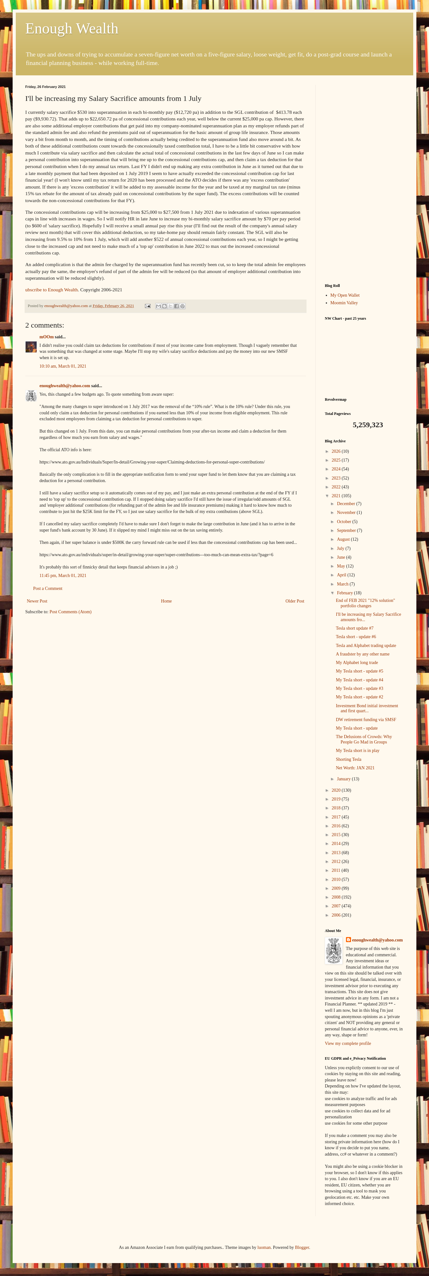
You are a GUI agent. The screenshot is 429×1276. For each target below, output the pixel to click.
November (347, 512)
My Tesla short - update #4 (359, 680)
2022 (337, 487)
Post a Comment (48, 588)
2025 (337, 460)
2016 (337, 826)
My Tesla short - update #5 (359, 671)
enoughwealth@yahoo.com (64, 385)
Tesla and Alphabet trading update (366, 645)
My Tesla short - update (357, 728)
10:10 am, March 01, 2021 (62, 366)
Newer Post (37, 601)
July (341, 548)
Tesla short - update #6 (356, 636)
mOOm (46, 337)
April (342, 575)
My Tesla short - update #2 (359, 697)
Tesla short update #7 (354, 628)
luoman (264, 1247)
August (344, 539)
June (341, 557)
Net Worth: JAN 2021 (355, 768)
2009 (337, 888)
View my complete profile (348, 1043)
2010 (337, 879)
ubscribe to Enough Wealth (51, 289)
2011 (337, 870)
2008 (337, 897)
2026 (337, 451)
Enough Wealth (71, 28)
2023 (337, 478)
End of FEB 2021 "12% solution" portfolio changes (365, 603)
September (347, 530)
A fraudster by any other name (363, 654)
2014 (337, 843)
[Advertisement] (364, 179)
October (344, 521)
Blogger (302, 1247)
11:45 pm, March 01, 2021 (62, 575)
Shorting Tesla (348, 759)
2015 (337, 834)
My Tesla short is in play (357, 750)
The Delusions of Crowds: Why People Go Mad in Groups (364, 739)
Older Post (295, 601)
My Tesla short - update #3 (359, 688)
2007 (337, 906)
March (343, 584)
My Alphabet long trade (357, 662)
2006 (337, 915)
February (345, 593)
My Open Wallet (345, 295)
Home (166, 601)
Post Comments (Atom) (71, 611)
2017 (337, 817)
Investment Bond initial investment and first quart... (367, 708)
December (346, 503)
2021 (337, 495)
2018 (337, 808)
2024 (337, 469)
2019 (337, 799)
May (341, 566)
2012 (337, 861)
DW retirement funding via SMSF (366, 719)
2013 (337, 852)
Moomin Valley (344, 302)
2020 (337, 790)
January (344, 779)
